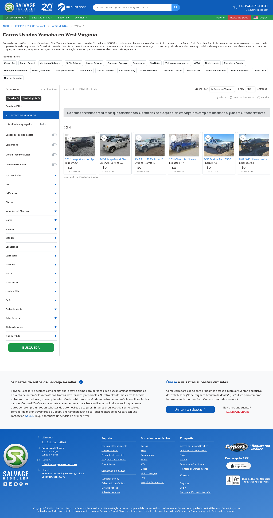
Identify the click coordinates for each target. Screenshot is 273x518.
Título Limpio (212, 63)
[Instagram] (15, 484)
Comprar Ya (139, 63)
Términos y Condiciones (192, 464)
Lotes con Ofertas (172, 70)
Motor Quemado (41, 70)
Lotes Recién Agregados (19, 124)
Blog (182, 455)
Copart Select (27, 63)
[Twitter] (5, 484)
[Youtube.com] (26, 484)
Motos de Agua (149, 473)
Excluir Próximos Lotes (18, 154)
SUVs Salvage (73, 63)
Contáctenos (108, 464)
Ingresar (220, 18)
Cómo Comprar (110, 450)
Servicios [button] (80, 18)
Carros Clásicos (105, 70)
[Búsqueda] (175, 7)
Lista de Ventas (110, 488)
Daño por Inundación (15, 70)
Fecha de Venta (222, 89)
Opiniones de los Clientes (193, 450)
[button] (16, 18)
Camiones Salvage (117, 63)
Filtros (220, 97)
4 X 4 (197, 63)
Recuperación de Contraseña (195, 492)
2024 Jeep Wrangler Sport (81, 159)
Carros (144, 446)
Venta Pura (260, 70)
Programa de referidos (114, 459)
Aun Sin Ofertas (149, 70)
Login (183, 488)
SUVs (143, 450)
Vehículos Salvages (50, 63)
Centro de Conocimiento (114, 446)
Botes (144, 469)
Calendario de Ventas (113, 483)
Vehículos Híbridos (215, 70)
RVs (143, 478)
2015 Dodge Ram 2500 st (219, 159)
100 (249, 89)
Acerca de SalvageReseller (194, 446)
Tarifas (183, 459)
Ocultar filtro (49, 89)
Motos (144, 459)
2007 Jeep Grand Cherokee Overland (122, 159)
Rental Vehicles (240, 70)
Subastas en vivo (111, 492)
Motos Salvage (94, 63)
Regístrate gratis (237, 412)
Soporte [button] (62, 18)
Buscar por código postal (19, 135)
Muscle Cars (193, 70)
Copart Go (9, 63)
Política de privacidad (223, 511)
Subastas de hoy (110, 479)
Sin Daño (155, 63)
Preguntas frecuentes (113, 455)
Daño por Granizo (64, 70)
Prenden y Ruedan (234, 63)
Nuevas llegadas (13, 78)
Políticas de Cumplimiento (194, 469)
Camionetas (147, 455)
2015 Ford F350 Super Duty (151, 159)
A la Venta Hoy (127, 70)
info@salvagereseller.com (59, 464)
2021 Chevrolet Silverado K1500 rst (190, 159)
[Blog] (21, 484)
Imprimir (263, 97)
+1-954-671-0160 (253, 6)
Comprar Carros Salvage (30, 26)
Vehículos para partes (177, 63)
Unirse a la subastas (189, 409)
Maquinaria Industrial (152, 482)
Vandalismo (85, 70)
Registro (184, 483)
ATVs (143, 464)
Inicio (6, 26)
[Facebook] (10, 484)
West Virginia (60, 26)
